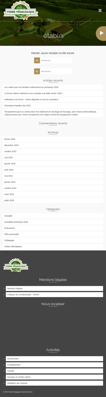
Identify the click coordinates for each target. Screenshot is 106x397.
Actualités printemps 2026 (16, 222)
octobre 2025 (10, 151)
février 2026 (9, 139)
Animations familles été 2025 (17, 105)
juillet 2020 (9, 200)
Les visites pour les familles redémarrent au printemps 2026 (31, 87)
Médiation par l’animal (17, 383)
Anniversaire (13, 358)
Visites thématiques (13, 246)
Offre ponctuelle (11, 234)
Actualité (8, 216)
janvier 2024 (9, 182)
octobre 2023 (10, 188)
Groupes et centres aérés (18, 377)
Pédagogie (9, 240)
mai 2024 (8, 176)
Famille (10, 371)
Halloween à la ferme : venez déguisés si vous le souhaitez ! (31, 99)
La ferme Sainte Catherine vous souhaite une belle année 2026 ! (33, 93)
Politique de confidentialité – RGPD (23, 294)
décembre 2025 (11, 145)
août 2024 (8, 170)
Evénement (9, 228)
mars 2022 (9, 194)
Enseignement (13, 365)
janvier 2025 (9, 163)
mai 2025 (8, 157)
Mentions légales (15, 288)
